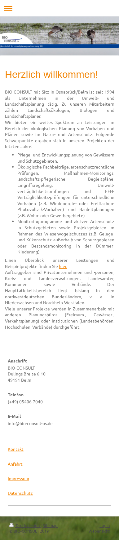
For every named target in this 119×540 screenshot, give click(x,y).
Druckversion (25, 525)
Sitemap (50, 525)
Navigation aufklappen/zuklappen (59, 8)
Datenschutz (20, 493)
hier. (63, 266)
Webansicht (99, 530)
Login (104, 525)
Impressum (18, 478)
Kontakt (16, 449)
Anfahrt (15, 464)
